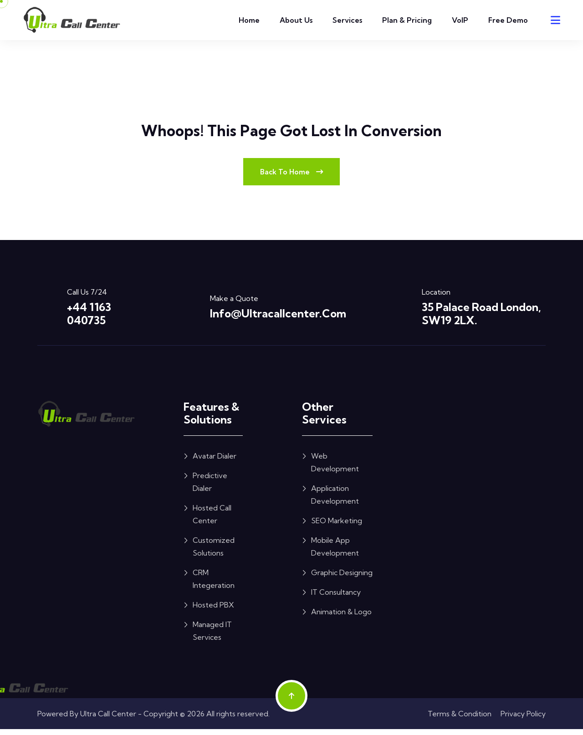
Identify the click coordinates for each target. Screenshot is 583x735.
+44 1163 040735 (89, 319)
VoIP (460, 20)
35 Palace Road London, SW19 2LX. (481, 319)
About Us (296, 20)
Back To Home (291, 176)
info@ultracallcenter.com (278, 319)
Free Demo (508, 20)
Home (249, 20)
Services (347, 20)
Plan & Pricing (407, 20)
